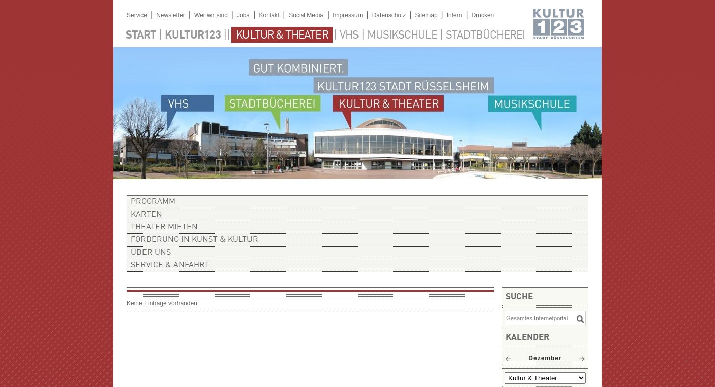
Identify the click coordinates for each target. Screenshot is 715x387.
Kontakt (269, 15)
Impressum (348, 15)
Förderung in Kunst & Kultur (194, 240)
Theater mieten (164, 227)
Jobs (243, 15)
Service (137, 15)
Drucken (483, 15)
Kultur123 (193, 35)
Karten (146, 214)
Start (141, 35)
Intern (454, 15)
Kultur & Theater (282, 35)
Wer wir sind (211, 15)
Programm (153, 202)
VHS (349, 35)
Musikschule (402, 35)
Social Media (306, 15)
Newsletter (170, 15)
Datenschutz (389, 15)
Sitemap (426, 15)
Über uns (151, 253)
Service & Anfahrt (170, 265)
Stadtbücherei (485, 35)
